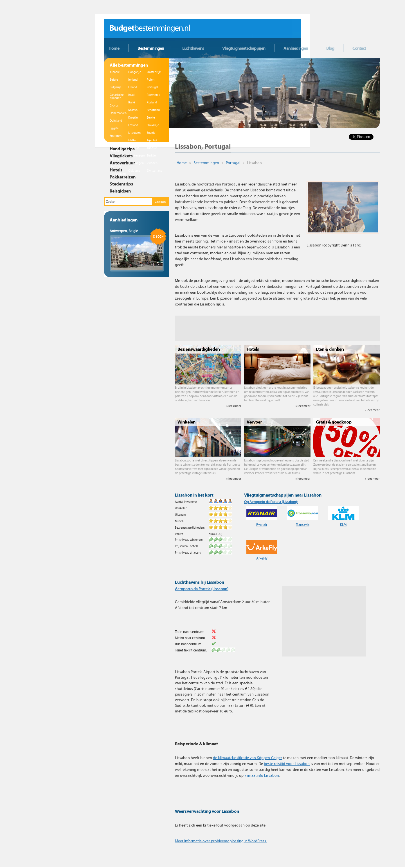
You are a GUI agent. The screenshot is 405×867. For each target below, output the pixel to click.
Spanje (151, 133)
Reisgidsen (120, 191)
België (114, 80)
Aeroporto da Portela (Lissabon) (201, 589)
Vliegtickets (121, 156)
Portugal (152, 87)
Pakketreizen (123, 177)
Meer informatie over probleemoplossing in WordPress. (221, 841)
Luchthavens (193, 48)
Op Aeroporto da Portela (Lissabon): (271, 502)
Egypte (114, 128)
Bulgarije (116, 87)
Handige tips (122, 148)
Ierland (133, 80)
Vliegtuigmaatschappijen (243, 48)
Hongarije (134, 72)
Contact (359, 48)
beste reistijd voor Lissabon (287, 763)
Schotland (153, 110)
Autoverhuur (122, 163)
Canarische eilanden (117, 96)
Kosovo (133, 110)
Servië (151, 117)
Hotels (116, 170)
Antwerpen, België (124, 231)
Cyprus (114, 105)
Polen (150, 80)
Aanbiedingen (296, 48)
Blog (330, 48)
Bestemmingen (151, 48)
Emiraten (116, 136)
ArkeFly (261, 558)
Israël (131, 95)
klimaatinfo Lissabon (261, 775)
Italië (131, 102)
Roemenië (153, 95)
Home (114, 48)
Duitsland (116, 121)
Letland (133, 125)
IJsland (132, 87)
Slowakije (153, 125)
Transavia (302, 524)
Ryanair (261, 524)
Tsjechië (152, 140)
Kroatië (133, 117)
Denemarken (118, 113)
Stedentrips (121, 184)
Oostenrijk (154, 72)
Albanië (115, 72)
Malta (132, 140)
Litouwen (134, 133)
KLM (343, 524)
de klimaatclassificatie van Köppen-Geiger (247, 757)
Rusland (152, 102)
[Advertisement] (277, 328)
